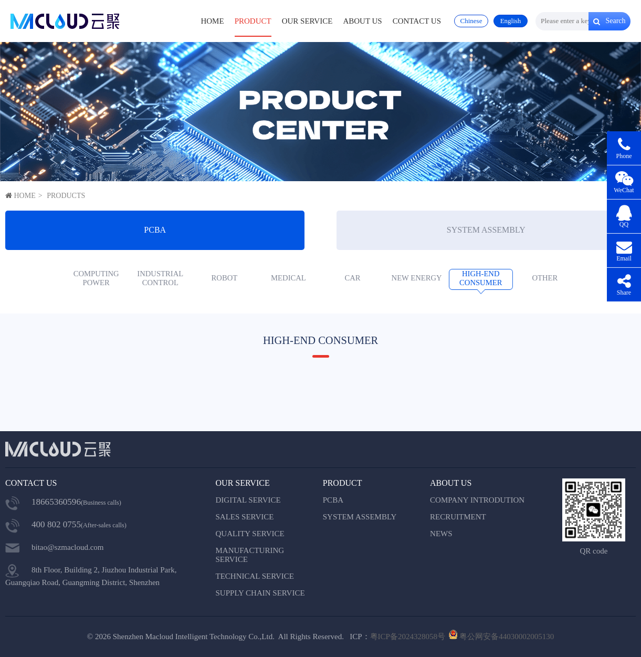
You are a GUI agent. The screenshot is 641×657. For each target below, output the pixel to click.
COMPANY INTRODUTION (477, 500)
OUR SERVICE (307, 21)
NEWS (441, 533)
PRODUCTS (66, 196)
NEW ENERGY (417, 278)
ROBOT (225, 278)
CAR (352, 278)
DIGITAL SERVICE (248, 500)
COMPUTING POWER (96, 278)
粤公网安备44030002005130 (506, 636)
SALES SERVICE (245, 517)
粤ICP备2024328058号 (407, 636)
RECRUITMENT (458, 517)
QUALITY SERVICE (250, 533)
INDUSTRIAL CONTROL (160, 278)
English (510, 21)
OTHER (545, 278)
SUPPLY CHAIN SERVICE (260, 593)
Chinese (471, 21)
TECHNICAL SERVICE (255, 576)
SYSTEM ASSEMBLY (486, 229)
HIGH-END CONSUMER (480, 278)
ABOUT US (362, 21)
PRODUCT (253, 21)
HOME (212, 21)
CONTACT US (417, 21)
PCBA (155, 229)
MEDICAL (288, 278)
